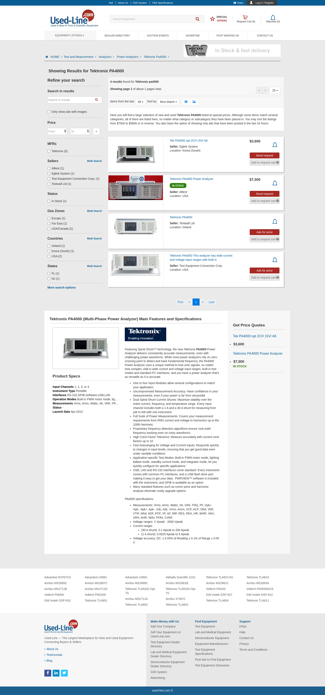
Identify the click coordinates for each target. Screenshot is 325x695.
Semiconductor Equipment (212, 638)
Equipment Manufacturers (211, 643)
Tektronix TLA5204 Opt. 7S (181, 591)
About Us (51, 649)
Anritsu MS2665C (55, 583)
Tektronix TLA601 (96, 600)
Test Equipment (205, 626)
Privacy (244, 643)
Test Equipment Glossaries (212, 665)
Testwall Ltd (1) (59, 184)
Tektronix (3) (57, 151)
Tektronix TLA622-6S (219, 577)
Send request (264, 155)
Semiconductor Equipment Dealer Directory (168, 664)
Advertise (193, 35)
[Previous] (189, 302)
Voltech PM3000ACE (260, 589)
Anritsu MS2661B (177, 583)
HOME (56, 56)
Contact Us (265, 35)
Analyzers (107, 56)
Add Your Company (163, 626)
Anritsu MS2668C (136, 583)
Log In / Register (265, 2)
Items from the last (122, 101)
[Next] (202, 302)
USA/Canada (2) (60, 228)
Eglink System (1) (60, 173)
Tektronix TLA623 (257, 577)
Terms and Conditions (253, 649)
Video (238, 2)
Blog (48, 660)
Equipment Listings (69, 35)
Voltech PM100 (216, 589)
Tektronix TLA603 (177, 604)
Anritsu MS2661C (217, 583)
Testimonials (53, 654)
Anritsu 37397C (176, 598)
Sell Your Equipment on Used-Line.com (166, 634)
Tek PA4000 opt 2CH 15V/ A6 (189, 140)
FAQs (243, 626)
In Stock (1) (57, 201)
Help (242, 632)
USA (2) (54, 256)
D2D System (159, 672)
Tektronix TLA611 (257, 600)
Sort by (151, 101)
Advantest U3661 (96, 577)
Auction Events (158, 35)
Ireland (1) (56, 245)
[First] (180, 302)
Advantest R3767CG (57, 577)
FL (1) (53, 273)
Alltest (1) (55, 168)
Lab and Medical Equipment (213, 632)
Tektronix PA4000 (181, 217)
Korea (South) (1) (60, 251)
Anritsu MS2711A (136, 598)
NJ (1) (53, 278)
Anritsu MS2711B (55, 589)
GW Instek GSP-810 (57, 600)
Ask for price (265, 232)
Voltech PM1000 (95, 594)
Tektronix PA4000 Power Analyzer (191, 179)
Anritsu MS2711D (96, 589)
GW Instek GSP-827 (219, 594)
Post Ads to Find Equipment (213, 659)
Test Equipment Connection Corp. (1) (73, 178)
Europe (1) (56, 218)
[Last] (211, 302)
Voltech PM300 (54, 594)
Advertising (158, 677)
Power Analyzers (129, 56)
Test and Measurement (80, 56)
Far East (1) (57, 223)
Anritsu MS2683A (257, 583)
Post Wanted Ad (228, 35)
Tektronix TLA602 (136, 604)
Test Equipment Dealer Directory (165, 644)
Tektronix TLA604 (217, 600)
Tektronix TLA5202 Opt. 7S (140, 591)
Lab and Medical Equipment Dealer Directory (169, 654)
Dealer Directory (117, 35)
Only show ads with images (67, 111)
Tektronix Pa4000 (156, 56)
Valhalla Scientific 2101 (180, 577)
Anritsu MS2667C (96, 583)
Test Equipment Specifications (205, 651)
